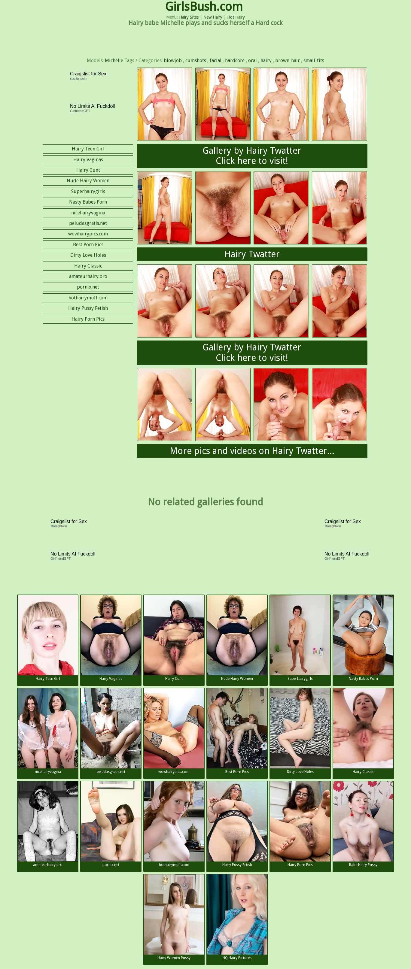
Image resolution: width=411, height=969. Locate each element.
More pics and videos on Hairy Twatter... (252, 451)
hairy (266, 60)
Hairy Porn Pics (88, 319)
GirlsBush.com (204, 7)
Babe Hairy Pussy (363, 824)
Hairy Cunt (88, 170)
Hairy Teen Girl (88, 149)
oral (252, 60)
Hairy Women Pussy (174, 917)
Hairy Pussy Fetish (88, 308)
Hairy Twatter (252, 254)
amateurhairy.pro (88, 276)
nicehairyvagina (88, 213)
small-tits (313, 60)
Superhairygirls (88, 191)
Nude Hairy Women (88, 180)
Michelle (114, 60)
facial (215, 60)
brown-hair (287, 60)
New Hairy (212, 17)
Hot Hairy (236, 17)
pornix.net (88, 287)
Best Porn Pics (88, 244)
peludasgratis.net (88, 223)
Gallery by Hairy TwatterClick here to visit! (251, 155)
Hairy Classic (88, 266)
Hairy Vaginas (88, 159)
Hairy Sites (189, 17)
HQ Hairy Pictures (237, 917)
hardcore (235, 60)
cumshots (195, 60)
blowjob (173, 60)
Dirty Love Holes (88, 255)
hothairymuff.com (88, 298)
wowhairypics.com (88, 234)
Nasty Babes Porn (88, 202)
